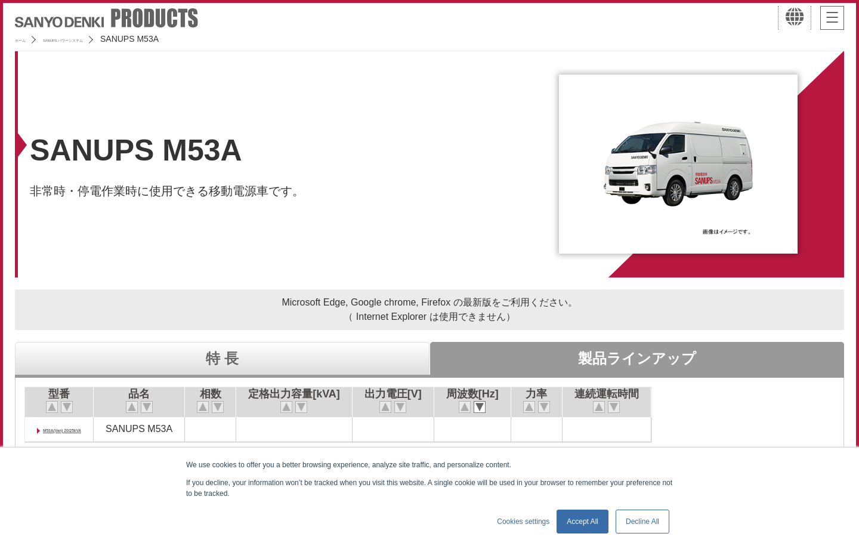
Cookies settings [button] (523, 521)
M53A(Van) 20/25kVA (88, 429)
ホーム (27, 39)
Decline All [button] (642, 521)
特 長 (222, 358)
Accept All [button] (582, 521)
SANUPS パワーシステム (104, 39)
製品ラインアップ (637, 358)
